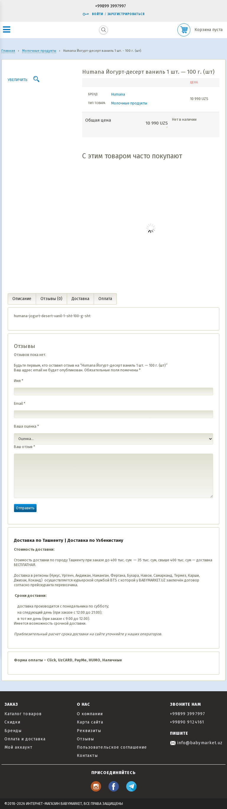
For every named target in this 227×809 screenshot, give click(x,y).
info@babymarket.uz (196, 742)
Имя (18, 380)
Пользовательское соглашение (112, 747)
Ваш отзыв (24, 446)
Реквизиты (89, 730)
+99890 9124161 (187, 722)
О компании (90, 713)
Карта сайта (90, 722)
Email (19, 403)
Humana (118, 94)
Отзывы (85, 739)
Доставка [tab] (80, 298)
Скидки (12, 722)
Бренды (13, 730)
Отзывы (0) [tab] (51, 298)
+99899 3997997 (110, 6)
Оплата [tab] (105, 298)
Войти (92, 14)
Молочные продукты (129, 103)
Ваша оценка (26, 426)
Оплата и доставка (25, 739)
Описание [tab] (21, 298)
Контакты (87, 755)
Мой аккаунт (18, 747)
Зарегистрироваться (126, 14)
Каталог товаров (23, 713)
